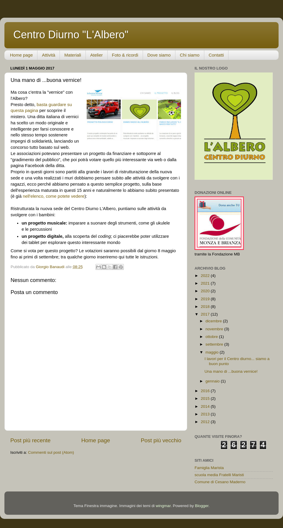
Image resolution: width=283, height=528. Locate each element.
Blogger (201, 506)
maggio (212, 352)
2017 (206, 314)
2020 (206, 291)
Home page (21, 54)
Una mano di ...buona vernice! (231, 371)
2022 (206, 275)
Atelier (96, 54)
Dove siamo (159, 54)
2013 (206, 414)
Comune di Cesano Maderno (220, 482)
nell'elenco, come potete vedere (53, 196)
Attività (48, 54)
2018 (206, 306)
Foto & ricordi (125, 54)
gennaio (213, 381)
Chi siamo (190, 54)
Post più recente (30, 440)
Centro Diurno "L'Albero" (71, 35)
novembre (214, 329)
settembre (214, 344)
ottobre (212, 336)
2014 (206, 406)
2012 (206, 422)
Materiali (72, 54)
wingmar (163, 506)
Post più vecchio (161, 440)
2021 (206, 283)
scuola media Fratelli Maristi (219, 475)
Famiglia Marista (209, 468)
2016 (206, 391)
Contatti (216, 54)
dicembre (214, 321)
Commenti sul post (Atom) (51, 452)
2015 (206, 398)
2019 (206, 299)
